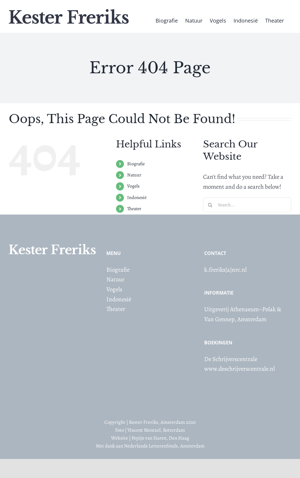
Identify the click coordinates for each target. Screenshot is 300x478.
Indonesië (136, 197)
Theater (134, 208)
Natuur (134, 175)
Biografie (136, 164)
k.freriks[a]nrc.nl (225, 270)
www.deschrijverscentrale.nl (239, 369)
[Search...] (247, 205)
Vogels (133, 186)
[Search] (210, 205)
